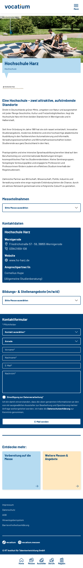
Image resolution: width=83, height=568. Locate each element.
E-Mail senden (41, 421)
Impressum (8, 504)
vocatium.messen (29, 542)
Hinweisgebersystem (13, 520)
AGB (4, 514)
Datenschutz (8, 509)
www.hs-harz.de (19, 260)
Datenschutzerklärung (58, 408)
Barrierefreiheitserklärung (15, 525)
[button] (41, 208)
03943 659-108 (16, 248)
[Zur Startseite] (23, 6)
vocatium (9, 542)
